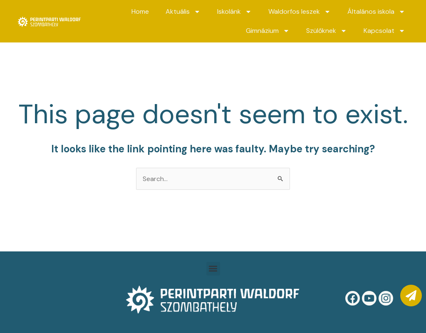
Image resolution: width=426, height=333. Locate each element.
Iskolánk (234, 11)
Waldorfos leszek (299, 11)
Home (140, 11)
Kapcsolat (384, 30)
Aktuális (183, 11)
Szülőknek (326, 30)
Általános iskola (376, 11)
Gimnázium (268, 30)
